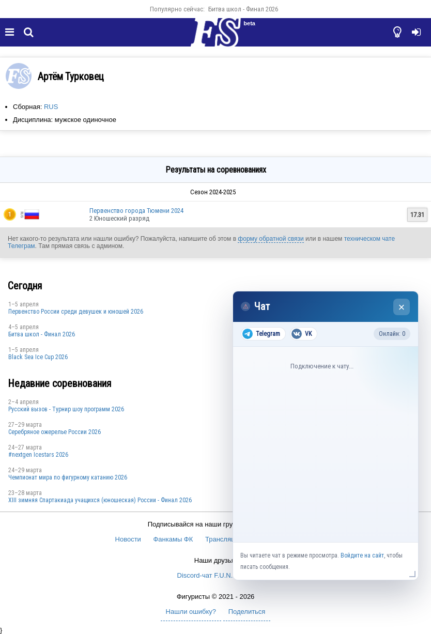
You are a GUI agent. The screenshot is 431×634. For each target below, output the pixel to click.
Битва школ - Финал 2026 (243, 9)
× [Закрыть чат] (401, 307)
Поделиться (247, 611)
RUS (51, 107)
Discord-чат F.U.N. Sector (215, 575)
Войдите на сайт (362, 555)
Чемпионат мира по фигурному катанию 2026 (67, 477)
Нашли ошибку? (191, 611)
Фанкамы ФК (173, 539)
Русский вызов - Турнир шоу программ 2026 (66, 409)
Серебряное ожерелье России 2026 (54, 432)
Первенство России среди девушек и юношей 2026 (75, 311)
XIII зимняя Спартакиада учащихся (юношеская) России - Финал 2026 (100, 500)
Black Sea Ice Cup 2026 (38, 357)
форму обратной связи (270, 238)
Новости (128, 539)
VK (301, 334)
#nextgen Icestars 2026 (38, 454)
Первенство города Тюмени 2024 (136, 210)
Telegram (261, 334)
